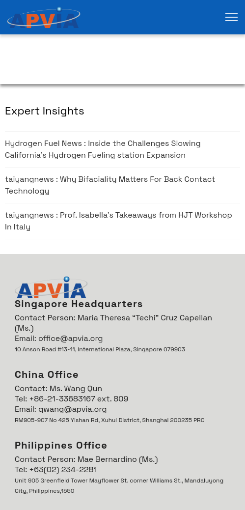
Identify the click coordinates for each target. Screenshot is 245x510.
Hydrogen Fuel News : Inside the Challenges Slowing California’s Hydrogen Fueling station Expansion (103, 149)
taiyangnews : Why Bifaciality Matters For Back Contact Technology (110, 185)
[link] (44, 17)
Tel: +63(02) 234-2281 (56, 469)
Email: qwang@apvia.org (61, 409)
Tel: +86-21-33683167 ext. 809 (71, 399)
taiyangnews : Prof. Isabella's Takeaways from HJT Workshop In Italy (118, 221)
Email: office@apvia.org (59, 338)
